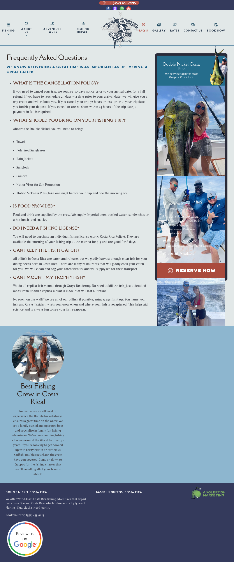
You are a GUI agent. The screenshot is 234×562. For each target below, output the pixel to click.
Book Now (216, 27)
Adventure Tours (52, 27)
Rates (174, 27)
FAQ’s (143, 27)
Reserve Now (191, 271)
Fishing (8, 29)
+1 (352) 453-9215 (119, 3)
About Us (26, 29)
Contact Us (193, 27)
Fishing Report (83, 27)
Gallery (159, 27)
